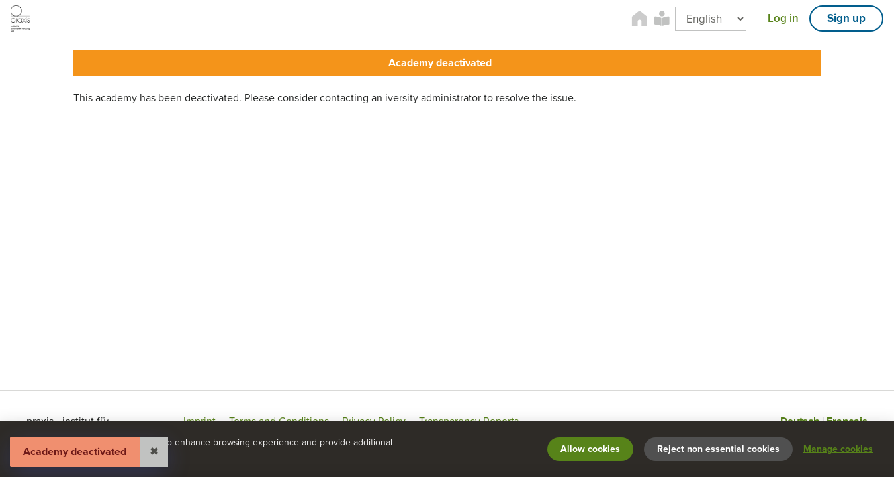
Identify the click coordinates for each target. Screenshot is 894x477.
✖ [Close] (154, 451)
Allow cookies (590, 448)
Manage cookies (838, 448)
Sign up (846, 18)
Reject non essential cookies (718, 448)
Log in (783, 18)
